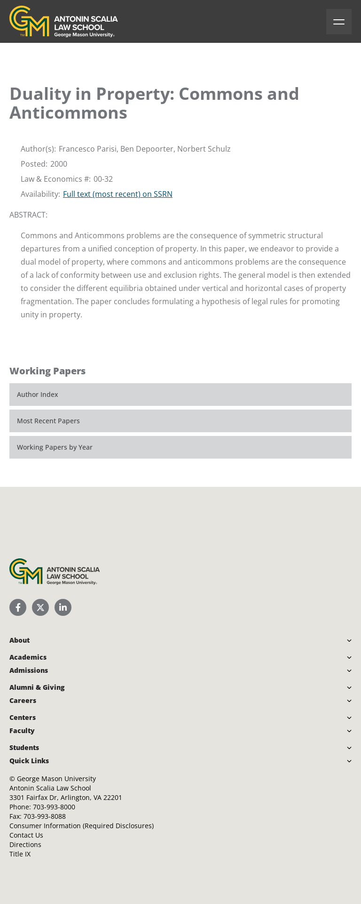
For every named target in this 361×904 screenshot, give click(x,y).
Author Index (37, 394)
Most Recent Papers (48, 420)
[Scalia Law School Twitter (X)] (40, 607)
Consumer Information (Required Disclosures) (81, 825)
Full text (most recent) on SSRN (118, 194)
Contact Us (26, 835)
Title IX (20, 853)
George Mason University (56, 778)
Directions (25, 844)
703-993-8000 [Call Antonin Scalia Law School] (54, 806)
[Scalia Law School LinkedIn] (63, 607)
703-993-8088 (45, 816)
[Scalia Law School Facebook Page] (17, 607)
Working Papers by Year (55, 447)
